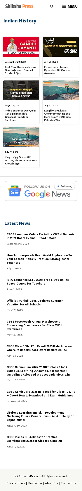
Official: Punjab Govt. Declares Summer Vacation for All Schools (35, 302)
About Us (51, 483)
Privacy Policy (15, 483)
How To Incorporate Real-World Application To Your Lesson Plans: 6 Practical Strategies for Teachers (39, 259)
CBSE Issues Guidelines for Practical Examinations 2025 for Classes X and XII (34, 438)
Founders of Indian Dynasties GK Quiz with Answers (58, 70)
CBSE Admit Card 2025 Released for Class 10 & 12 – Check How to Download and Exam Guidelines (41, 393)
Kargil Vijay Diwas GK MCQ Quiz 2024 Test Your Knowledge (21, 160)
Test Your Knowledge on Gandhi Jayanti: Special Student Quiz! (20, 70)
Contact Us (68, 483)
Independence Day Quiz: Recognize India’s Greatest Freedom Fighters (20, 115)
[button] (52, 6)
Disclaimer (35, 483)
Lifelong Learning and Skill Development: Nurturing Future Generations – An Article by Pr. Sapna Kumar (41, 416)
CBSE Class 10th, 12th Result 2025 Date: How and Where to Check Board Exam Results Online (40, 348)
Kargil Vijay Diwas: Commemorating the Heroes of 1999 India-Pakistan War (58, 115)
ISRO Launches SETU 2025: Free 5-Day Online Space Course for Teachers (38, 281)
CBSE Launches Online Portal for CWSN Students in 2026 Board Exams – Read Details (41, 236)
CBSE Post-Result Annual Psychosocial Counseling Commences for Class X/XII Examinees (34, 325)
